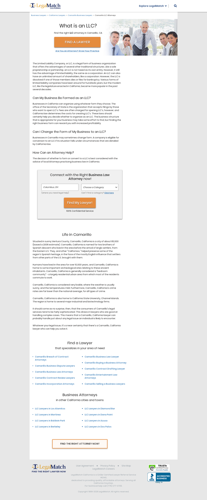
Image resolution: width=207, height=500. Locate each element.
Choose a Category (93, 187)
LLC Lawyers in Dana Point (99, 414)
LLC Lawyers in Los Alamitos (50, 408)
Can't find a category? (97, 192)
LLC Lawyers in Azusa (96, 420)
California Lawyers (57, 15)
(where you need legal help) (55, 192)
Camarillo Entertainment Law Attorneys (101, 376)
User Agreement (85, 465)
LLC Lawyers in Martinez (48, 414)
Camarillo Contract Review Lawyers (55, 377)
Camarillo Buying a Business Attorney (105, 362)
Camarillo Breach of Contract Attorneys (52, 358)
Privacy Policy (107, 465)
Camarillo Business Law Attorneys (54, 371)
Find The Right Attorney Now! (80, 443)
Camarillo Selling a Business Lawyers (105, 383)
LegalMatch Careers (103, 468)
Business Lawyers (38, 15)
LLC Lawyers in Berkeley (47, 426)
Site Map (126, 465)
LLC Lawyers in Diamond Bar (100, 408)
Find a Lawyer (77, 42)
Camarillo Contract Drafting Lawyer (105, 368)
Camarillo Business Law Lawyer (102, 356)
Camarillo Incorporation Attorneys (54, 383)
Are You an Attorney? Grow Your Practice (77, 51)
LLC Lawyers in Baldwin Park (50, 420)
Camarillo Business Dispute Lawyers (55, 365)
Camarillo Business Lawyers (80, 15)
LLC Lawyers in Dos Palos (98, 426)
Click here (109, 192)
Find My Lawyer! (79, 202)
